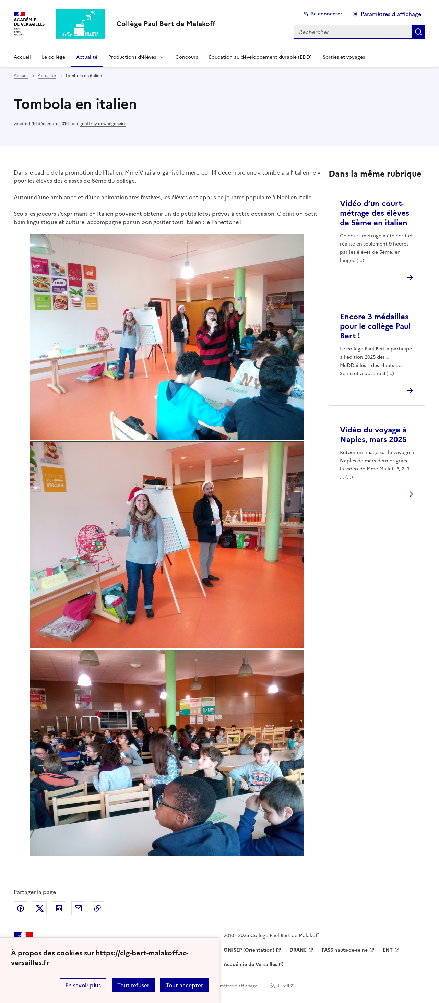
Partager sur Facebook (20, 908)
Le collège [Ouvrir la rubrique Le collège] (53, 57)
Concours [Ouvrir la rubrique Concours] (186, 57)
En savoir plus (83, 985)
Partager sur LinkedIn (59, 908)
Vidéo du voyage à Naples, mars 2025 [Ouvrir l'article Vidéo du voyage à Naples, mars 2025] (373, 434)
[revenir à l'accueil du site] (165, 23)
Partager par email (78, 908)
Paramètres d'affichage (234, 986)
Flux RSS (286, 986)
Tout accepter (184, 985)
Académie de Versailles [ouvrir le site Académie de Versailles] (250, 964)
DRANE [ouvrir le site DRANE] (298, 950)
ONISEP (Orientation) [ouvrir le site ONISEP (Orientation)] (249, 950)
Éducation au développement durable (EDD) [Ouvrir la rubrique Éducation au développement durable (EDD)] (260, 57)
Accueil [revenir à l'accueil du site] (21, 76)
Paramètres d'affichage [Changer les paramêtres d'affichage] (391, 14)
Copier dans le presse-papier (97, 908)
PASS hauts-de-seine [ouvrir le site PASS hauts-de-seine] (345, 950)
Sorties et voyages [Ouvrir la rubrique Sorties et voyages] (344, 57)
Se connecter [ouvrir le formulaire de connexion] (326, 13)
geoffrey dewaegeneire (103, 124)
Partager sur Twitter (40, 908)
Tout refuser (133, 985)
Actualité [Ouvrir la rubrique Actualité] (86, 57)
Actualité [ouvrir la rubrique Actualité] (47, 76)
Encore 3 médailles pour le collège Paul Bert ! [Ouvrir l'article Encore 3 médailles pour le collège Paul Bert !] (375, 326)
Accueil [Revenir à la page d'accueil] (22, 57)
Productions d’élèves (132, 57)
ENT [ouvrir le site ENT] (388, 950)
